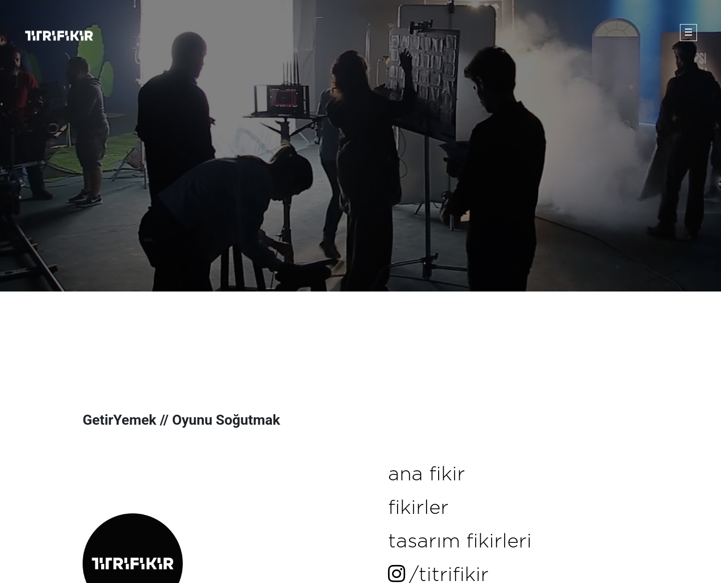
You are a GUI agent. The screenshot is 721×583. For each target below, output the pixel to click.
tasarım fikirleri (460, 541)
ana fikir (426, 474)
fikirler (418, 508)
